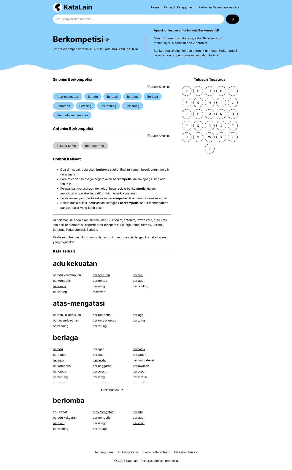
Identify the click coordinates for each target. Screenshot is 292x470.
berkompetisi (62, 280)
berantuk (139, 349)
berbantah (60, 355)
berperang (100, 371)
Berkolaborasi (94, 146)
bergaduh (139, 355)
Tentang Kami (104, 452)
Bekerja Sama (66, 146)
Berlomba (63, 106)
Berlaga (152, 96)
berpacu (58, 423)
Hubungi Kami (128, 452)
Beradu (93, 96)
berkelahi (99, 360)
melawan (99, 292)
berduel (138, 275)
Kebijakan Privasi (186, 452)
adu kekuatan (75, 263)
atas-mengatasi (79, 303)
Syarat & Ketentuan (155, 452)
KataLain (78, 7)
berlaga (138, 280)
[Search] (232, 19)
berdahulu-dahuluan (67, 315)
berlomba (59, 286)
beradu (58, 349)
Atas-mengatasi (68, 96)
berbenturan (101, 275)
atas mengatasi (103, 412)
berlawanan (141, 366)
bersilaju (139, 423)
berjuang (59, 360)
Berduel (112, 96)
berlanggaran (102, 366)
